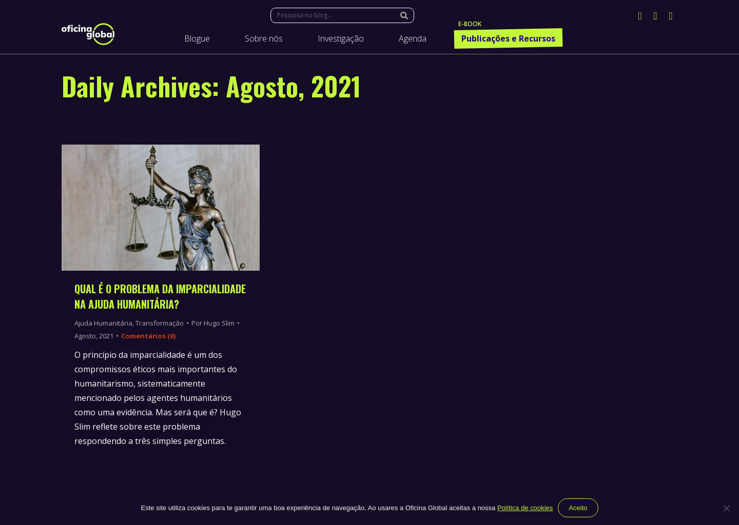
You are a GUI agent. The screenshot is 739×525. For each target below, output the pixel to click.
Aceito (578, 508)
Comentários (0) (148, 335)
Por (213, 323)
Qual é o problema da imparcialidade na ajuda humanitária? (160, 296)
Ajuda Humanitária (103, 323)
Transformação (159, 323)
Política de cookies (525, 508)
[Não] (726, 508)
